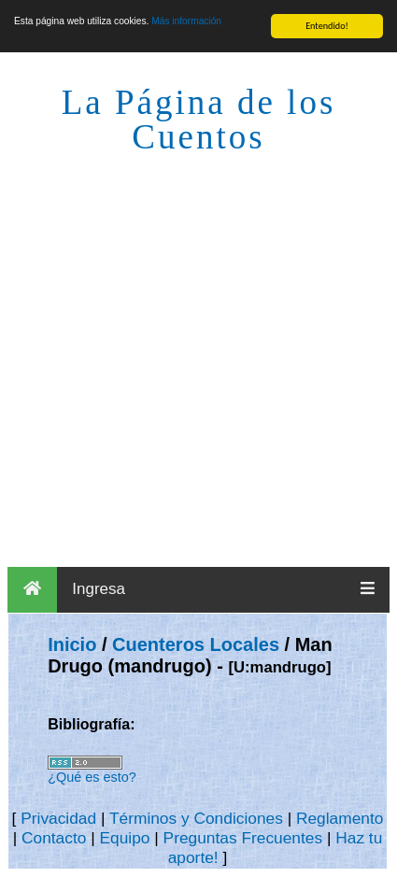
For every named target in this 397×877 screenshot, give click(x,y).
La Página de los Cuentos (199, 119)
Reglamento (339, 818)
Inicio (72, 644)
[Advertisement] (198, 359)
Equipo (124, 837)
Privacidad (58, 818)
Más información (186, 21)
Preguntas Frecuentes (243, 837)
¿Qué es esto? (92, 777)
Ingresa (98, 589)
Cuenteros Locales (195, 644)
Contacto (53, 837)
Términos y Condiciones (196, 818)
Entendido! (326, 26)
